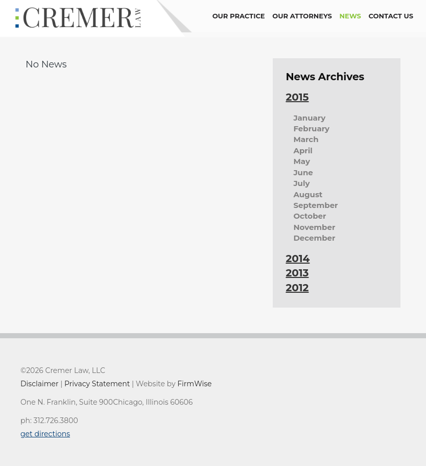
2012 (297, 288)
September (315, 205)
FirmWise (194, 383)
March (305, 139)
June (303, 172)
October (309, 216)
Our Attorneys (302, 16)
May (301, 161)
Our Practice (238, 16)
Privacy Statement (97, 383)
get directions (45, 433)
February (311, 128)
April (302, 150)
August (307, 194)
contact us (391, 16)
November (314, 227)
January (309, 118)
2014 (298, 258)
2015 (297, 97)
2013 (297, 273)
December (314, 238)
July (301, 183)
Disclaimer (39, 383)
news (350, 16)
